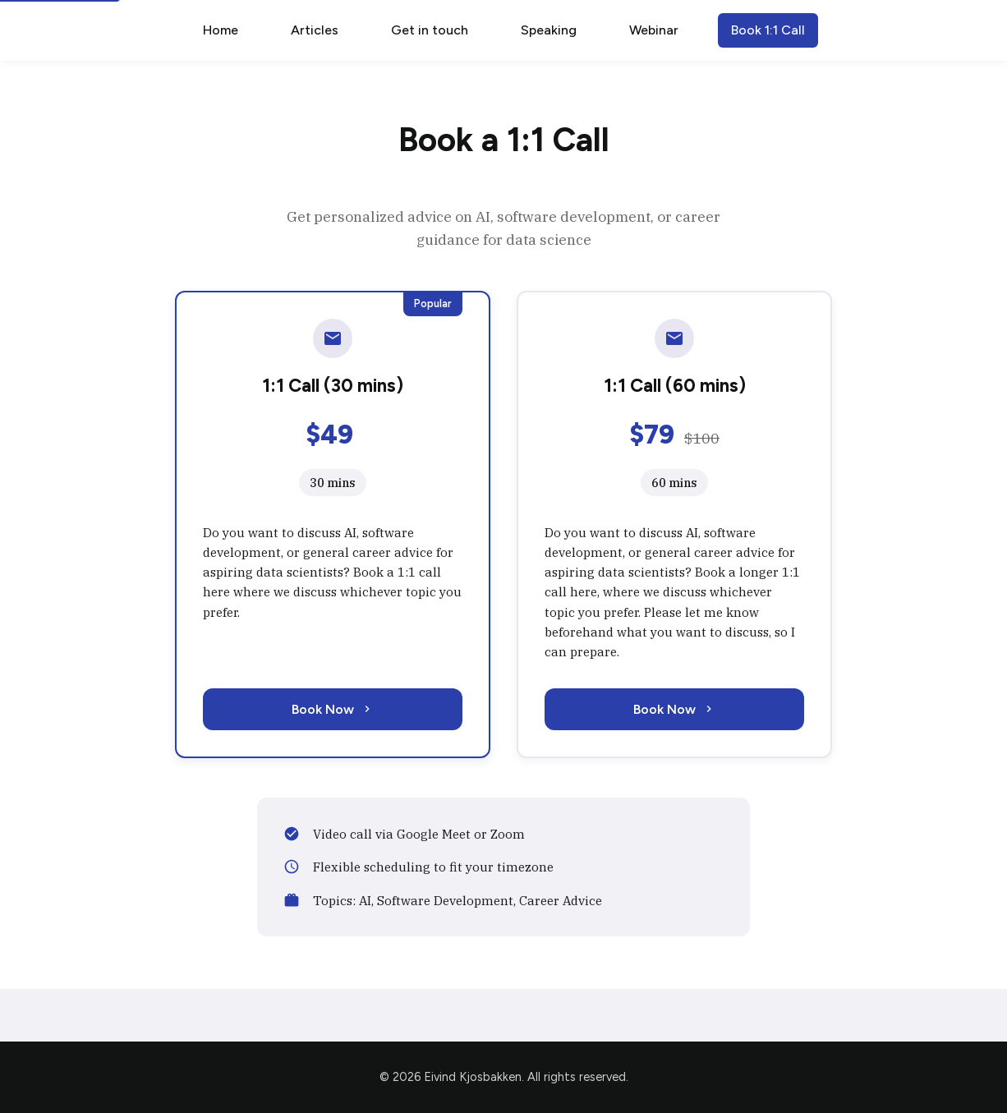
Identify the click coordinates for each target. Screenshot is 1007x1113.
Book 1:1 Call (768, 30)
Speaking (549, 30)
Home (220, 30)
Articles (314, 30)
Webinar (653, 30)
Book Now (333, 709)
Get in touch (429, 30)
